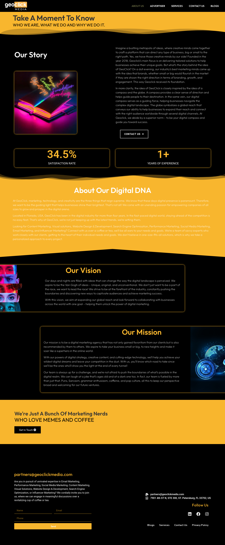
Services (177, 6)
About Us (138, 6)
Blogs (215, 6)
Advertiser (157, 6)
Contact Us (196, 6)
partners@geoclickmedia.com (43, 474)
